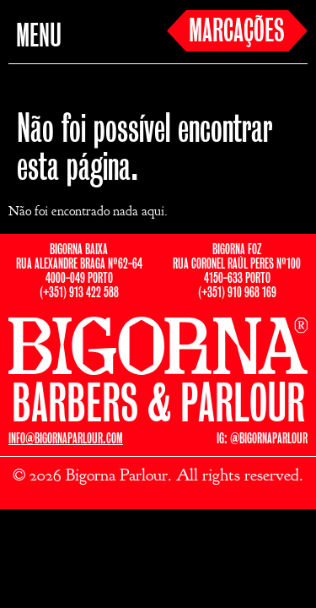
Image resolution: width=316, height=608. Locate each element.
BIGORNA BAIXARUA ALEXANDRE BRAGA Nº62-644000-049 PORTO (79, 263)
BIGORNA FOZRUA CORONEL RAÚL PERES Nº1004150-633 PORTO (237, 263)
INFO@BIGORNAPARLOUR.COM (65, 439)
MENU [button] (39, 37)
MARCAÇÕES (237, 32)
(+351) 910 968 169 (237, 292)
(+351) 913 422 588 (79, 292)
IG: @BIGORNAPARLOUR (262, 439)
